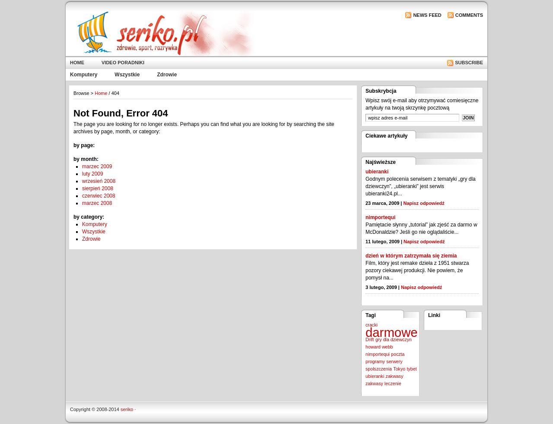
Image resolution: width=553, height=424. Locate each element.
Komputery (83, 75)
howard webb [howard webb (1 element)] (379, 346)
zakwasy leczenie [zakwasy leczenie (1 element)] (383, 383)
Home (77, 62)
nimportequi (380, 217)
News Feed (427, 15)
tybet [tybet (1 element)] (412, 368)
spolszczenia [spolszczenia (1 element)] (378, 368)
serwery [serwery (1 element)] (394, 361)
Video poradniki (123, 62)
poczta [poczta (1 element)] (397, 354)
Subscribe (469, 62)
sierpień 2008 (97, 188)
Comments (469, 15)
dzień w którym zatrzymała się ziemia (411, 256)
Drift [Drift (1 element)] (369, 339)
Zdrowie (167, 75)
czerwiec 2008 (98, 196)
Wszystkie (127, 75)
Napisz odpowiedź (423, 203)
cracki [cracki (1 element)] (371, 324)
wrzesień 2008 (98, 181)
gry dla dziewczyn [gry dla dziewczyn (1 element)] (393, 339)
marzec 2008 (97, 203)
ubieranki (376, 172)
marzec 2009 (97, 166)
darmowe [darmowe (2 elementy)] (391, 332)
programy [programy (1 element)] (375, 361)
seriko (127, 409)
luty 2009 (92, 174)
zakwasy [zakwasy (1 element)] (395, 376)
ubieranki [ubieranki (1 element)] (374, 376)
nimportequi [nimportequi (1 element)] (377, 354)
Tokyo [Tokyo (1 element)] (399, 368)
